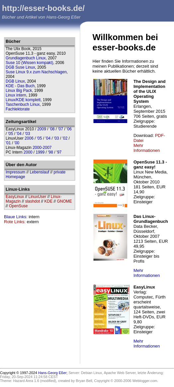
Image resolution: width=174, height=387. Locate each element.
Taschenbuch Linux (23, 104)
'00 (17, 143)
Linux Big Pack (19, 90)
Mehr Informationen (147, 148)
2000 (28, 152)
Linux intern (16, 95)
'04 (19, 133)
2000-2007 (41, 147)
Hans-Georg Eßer (52, 373)
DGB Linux (15, 81)
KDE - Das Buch (20, 86)
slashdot (32, 201)
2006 (29, 138)
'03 (27, 133)
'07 (60, 129)
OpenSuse (18, 206)
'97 (59, 152)
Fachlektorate (18, 109)
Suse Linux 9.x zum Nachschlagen (36, 72)
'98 (50, 152)
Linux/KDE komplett (23, 99)
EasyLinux (15, 196)
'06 (69, 129)
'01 (8, 143)
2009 (41, 129)
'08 (52, 129)
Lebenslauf (39, 172)
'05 (10, 133)
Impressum (15, 172)
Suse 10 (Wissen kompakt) (29, 62)
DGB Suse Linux (20, 67)
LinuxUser (37, 196)
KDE (48, 201)
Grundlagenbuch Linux (26, 58)
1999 (40, 152)
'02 (65, 138)
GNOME (64, 201)
